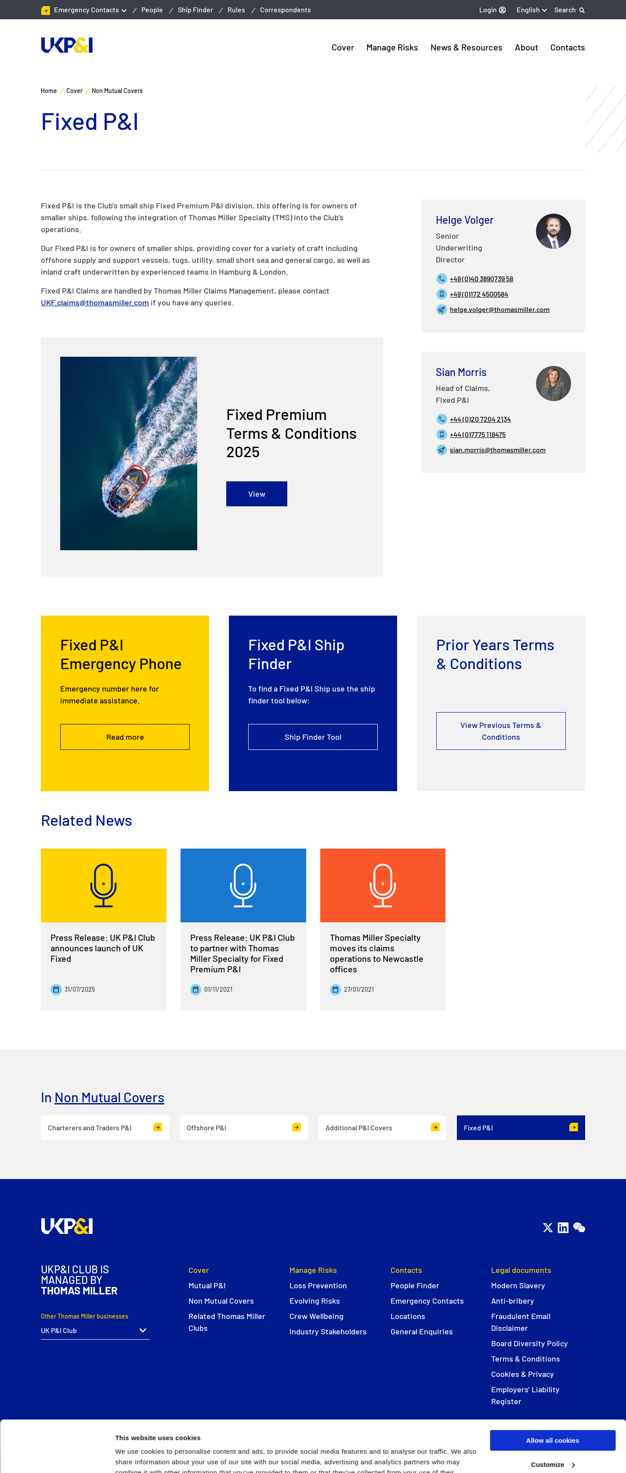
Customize (553, 1413)
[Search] (569, 9)
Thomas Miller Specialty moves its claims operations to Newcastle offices (376, 953)
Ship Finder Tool (313, 739)
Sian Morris (461, 372)
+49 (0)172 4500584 (479, 294)
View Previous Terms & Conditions (500, 731)
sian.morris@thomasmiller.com (498, 449)
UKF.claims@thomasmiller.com (95, 302)
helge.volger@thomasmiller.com (500, 309)
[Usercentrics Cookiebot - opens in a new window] (56, 1455)
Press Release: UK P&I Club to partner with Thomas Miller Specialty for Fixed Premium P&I (242, 953)
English (528, 9)
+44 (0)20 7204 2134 (480, 419)
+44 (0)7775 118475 (478, 434)
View (256, 494)
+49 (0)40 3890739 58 (481, 278)
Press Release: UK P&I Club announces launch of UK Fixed (103, 948)
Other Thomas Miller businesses (84, 1316)
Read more (125, 737)
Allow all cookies (552, 1389)
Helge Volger (465, 219)
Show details (135, 1455)
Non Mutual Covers (109, 1097)
